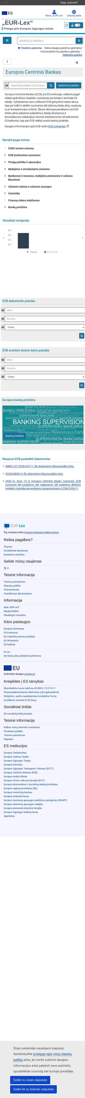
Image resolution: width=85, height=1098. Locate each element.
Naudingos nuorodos (15, 617)
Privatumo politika (13, 733)
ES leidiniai (9, 646)
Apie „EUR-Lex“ (12, 609)
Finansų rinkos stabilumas (23, 202)
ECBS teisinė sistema (20, 150)
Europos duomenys (14, 631)
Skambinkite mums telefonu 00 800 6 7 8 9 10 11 (29, 690)
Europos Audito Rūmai (15, 778)
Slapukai (8, 741)
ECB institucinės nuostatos (24, 157)
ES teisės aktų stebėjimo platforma (22, 658)
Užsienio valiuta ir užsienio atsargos (30, 188)
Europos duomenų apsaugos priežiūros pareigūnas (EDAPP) (35, 802)
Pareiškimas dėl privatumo (18, 595)
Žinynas (8, 548)
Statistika (14, 195)
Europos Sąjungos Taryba (17, 762)
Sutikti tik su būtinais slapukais (33, 1089)
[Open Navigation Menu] (7, 40)
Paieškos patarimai (30, 48)
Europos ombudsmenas (16, 798)
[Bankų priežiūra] (14, 438)
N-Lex (7, 654)
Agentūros (9, 818)
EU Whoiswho (11, 642)
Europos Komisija (13, 766)
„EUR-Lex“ (17, 22)
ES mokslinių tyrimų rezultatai (19, 638)
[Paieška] (79, 41)
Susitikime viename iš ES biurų (20, 702)
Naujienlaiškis (11, 613)
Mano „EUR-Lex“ (54, 13)
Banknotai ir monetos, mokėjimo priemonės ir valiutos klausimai (40, 180)
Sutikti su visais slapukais (30, 1080)
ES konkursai (11, 634)
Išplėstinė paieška (72, 55)
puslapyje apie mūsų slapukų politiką (51, 1054)
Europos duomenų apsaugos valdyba (23, 806)
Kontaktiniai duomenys (16, 552)
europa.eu (29, 676)
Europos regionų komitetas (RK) (20, 790)
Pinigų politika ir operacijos (24, 164)
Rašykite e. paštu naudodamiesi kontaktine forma (30, 698)
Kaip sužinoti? (71, 2)
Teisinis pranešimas (14, 584)
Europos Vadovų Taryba (16, 759)
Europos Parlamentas (15, 755)
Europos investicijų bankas (18, 794)
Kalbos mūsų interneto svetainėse (22, 729)
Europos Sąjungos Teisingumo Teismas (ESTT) (29, 770)
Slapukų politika (12, 588)
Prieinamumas (11, 591)
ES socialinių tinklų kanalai (18, 716)
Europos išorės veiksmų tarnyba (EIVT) (24, 782)
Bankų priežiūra (17, 209)
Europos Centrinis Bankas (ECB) (21, 774)
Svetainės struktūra (14, 556)
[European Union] (12, 670)
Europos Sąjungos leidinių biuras (41, 534)
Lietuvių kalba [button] (74, 13)
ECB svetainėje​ (58, 128)
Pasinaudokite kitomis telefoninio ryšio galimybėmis (31, 694)
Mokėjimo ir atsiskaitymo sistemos (29, 171)
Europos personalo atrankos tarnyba (23, 810)
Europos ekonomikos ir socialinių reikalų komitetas (31, 786)
